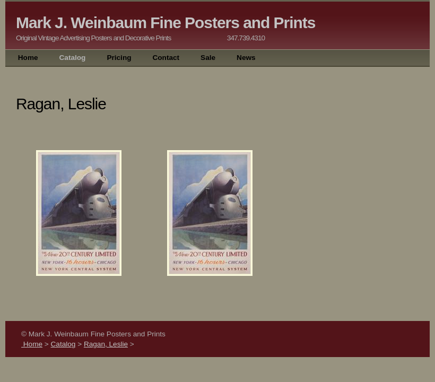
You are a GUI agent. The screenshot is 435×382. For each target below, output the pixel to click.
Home (27, 58)
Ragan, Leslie (106, 344)
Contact (165, 58)
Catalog (72, 58)
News (246, 58)
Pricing (119, 58)
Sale (208, 58)
